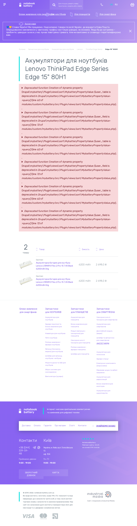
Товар (42, 249)
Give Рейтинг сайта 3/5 (88, 439)
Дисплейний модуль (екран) (104, 332)
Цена (101, 249)
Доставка (26, 425)
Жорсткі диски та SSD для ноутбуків (55, 364)
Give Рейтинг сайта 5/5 (93, 439)
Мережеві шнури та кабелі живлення (107, 371)
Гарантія (47, 425)
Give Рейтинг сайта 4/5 (90, 439)
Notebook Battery (28, 411)
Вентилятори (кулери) (54, 376)
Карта (56, 473)
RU (116, 4)
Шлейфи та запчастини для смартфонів (105, 339)
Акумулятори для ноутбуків (52, 318)
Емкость (85, 249)
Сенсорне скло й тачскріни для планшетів (80, 341)
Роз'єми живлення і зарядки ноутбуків (52, 343)
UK (111, 4)
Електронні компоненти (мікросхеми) (106, 364)
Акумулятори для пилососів (103, 353)
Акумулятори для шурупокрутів (103, 392)
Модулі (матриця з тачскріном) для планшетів (78, 333)
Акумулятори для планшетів (78, 318)
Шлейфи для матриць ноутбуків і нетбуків (53, 357)
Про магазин (60, 425)
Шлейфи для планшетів (80, 354)
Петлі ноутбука (51, 338)
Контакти (82, 425)
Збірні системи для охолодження (53, 371)
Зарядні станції (102, 359)
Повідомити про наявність (115, 262)
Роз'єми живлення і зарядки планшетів (78, 348)
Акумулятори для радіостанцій (103, 378)
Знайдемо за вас (105, 426)
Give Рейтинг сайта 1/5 (83, 439)
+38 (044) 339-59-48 (24, 450)
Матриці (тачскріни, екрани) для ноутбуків (54, 350)
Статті (72, 425)
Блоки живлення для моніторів (105, 385)
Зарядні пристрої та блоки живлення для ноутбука (53, 326)
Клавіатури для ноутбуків (55, 333)
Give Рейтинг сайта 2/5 (85, 439)
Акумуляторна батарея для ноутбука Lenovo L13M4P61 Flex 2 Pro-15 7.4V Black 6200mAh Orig (54, 266)
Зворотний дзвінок (31, 474)
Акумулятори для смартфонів (103, 325)
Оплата (37, 425)
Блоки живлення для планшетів (79, 325)
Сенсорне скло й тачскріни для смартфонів (107, 318)
